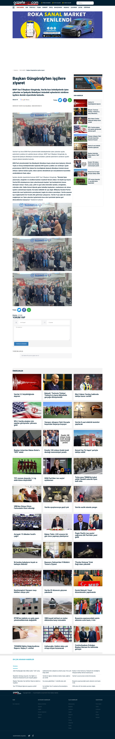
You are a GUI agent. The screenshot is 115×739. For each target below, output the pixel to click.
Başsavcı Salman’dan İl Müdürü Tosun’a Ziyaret (57, 563)
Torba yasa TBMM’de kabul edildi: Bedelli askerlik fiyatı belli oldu (86, 479)
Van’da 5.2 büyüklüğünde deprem (94, 103)
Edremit (70, 714)
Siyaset (40, 706)
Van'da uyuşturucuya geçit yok (56, 507)
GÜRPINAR (87, 7)
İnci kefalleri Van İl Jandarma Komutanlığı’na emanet (55, 687)
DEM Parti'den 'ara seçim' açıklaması (54, 479)
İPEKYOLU (32, 7)
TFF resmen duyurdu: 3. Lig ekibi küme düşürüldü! (94, 181)
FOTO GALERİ (56, 2)
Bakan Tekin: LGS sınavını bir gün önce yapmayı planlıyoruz (56, 535)
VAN (26, 7)
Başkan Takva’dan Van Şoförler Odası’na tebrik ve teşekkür (26, 682)
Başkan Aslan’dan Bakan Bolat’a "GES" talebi (93, 155)
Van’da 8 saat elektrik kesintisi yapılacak (94, 146)
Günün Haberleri (42, 712)
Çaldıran (70, 709)
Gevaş (70, 720)
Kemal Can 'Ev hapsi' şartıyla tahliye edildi (94, 172)
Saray (69, 725)
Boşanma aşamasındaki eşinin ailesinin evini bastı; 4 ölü (87, 619)
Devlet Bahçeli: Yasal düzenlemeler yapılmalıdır (85, 591)
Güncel (40, 714)
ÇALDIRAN (74, 7)
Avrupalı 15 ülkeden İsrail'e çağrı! (25, 535)
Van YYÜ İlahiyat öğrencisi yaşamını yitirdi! (24, 686)
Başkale (70, 706)
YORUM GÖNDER (21, 344)
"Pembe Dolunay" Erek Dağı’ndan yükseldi (84, 563)
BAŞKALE (66, 7)
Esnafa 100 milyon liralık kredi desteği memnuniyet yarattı (93, 163)
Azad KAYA (45, 693)
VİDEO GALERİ (66, 2)
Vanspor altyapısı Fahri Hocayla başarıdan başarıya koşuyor (94, 137)
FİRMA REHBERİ (46, 2)
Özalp (69, 728)
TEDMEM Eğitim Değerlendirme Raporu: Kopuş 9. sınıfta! (26, 647)
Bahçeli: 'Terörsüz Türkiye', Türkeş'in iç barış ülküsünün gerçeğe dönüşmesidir (94, 111)
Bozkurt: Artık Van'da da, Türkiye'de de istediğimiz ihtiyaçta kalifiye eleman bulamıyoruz (86, 671)
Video (97, 706)
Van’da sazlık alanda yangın (86, 507)
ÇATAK (80, 7)
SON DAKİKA (20, 7)
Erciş (69, 717)
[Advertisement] (57, 57)
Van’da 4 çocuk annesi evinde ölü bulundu (84, 676)
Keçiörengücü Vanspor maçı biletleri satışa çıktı (25, 591)
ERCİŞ (51, 7)
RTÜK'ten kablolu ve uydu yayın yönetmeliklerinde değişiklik (26, 619)
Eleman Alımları (42, 704)
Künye (97, 714)
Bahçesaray (71, 704)
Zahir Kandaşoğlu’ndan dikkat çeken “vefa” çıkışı (26, 671)
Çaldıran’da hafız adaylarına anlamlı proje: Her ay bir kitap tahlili (57, 671)
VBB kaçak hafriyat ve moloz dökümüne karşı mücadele (56, 619)
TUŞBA (39, 7)
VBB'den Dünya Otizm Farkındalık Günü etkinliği (24, 507)
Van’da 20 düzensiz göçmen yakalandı (55, 591)
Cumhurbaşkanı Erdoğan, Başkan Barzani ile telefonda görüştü (86, 647)
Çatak (69, 712)
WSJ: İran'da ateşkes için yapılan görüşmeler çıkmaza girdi (94, 129)
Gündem (15, 666)
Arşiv (97, 712)
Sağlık (39, 709)
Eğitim (39, 717)
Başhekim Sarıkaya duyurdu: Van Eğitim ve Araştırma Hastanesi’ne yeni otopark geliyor (25, 676)
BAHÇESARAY (58, 7)
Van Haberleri (16, 704)
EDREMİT (45, 7)
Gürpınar (70, 722)
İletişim (97, 717)
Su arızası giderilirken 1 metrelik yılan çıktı (54, 681)
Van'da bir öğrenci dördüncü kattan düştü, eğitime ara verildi (56, 676)
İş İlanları (98, 709)
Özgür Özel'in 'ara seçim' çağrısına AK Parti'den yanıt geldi (86, 535)
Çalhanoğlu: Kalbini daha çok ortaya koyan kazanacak (56, 647)
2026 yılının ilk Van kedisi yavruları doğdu (83, 686)
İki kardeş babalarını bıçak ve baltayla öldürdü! (25, 563)
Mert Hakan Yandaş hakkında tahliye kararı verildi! (94, 120)
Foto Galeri (98, 704)
